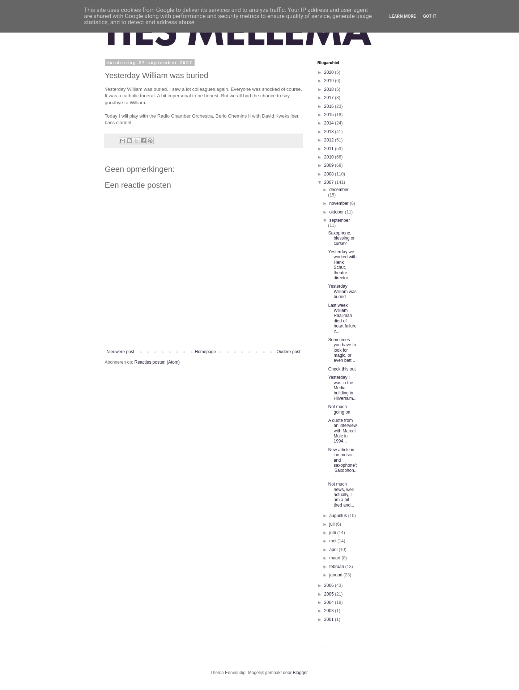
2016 (329, 106)
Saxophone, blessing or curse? (341, 238)
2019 (329, 80)
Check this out (342, 369)
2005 (329, 594)
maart (335, 557)
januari (336, 574)
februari (337, 566)
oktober (337, 212)
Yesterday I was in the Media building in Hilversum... (342, 388)
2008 (329, 174)
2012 (329, 140)
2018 (329, 89)
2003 (329, 610)
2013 (329, 131)
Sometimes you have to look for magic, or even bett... (342, 350)
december (338, 189)
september (339, 220)
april (334, 549)
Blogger (300, 672)
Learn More (402, 16)
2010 (329, 157)
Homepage (205, 351)
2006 (329, 585)
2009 (329, 165)
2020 (329, 72)
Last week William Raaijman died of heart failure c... (342, 318)
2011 (329, 148)
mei (333, 540)
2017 (329, 97)
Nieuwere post (121, 351)
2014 (329, 123)
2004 (329, 602)
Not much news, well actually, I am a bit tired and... (341, 495)
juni (333, 532)
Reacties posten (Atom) (157, 362)
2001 (329, 619)
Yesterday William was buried (342, 291)
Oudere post (288, 351)
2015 (329, 114)
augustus (338, 515)
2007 (329, 182)
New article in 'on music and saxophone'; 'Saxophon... (342, 462)
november (339, 203)
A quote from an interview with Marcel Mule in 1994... (342, 431)
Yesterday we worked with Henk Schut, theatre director (342, 264)
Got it (430, 16)
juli (332, 524)
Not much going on (339, 409)
